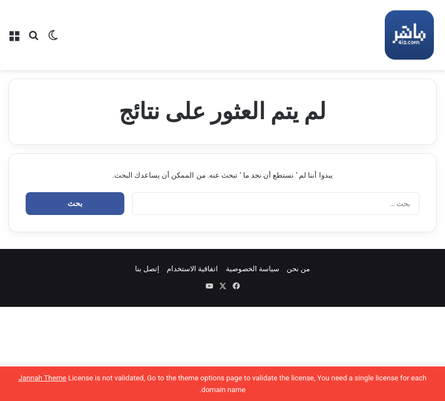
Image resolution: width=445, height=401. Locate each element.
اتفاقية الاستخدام (192, 269)
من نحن (298, 269)
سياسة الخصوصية (252, 269)
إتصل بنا (147, 269)
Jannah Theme (42, 378)
